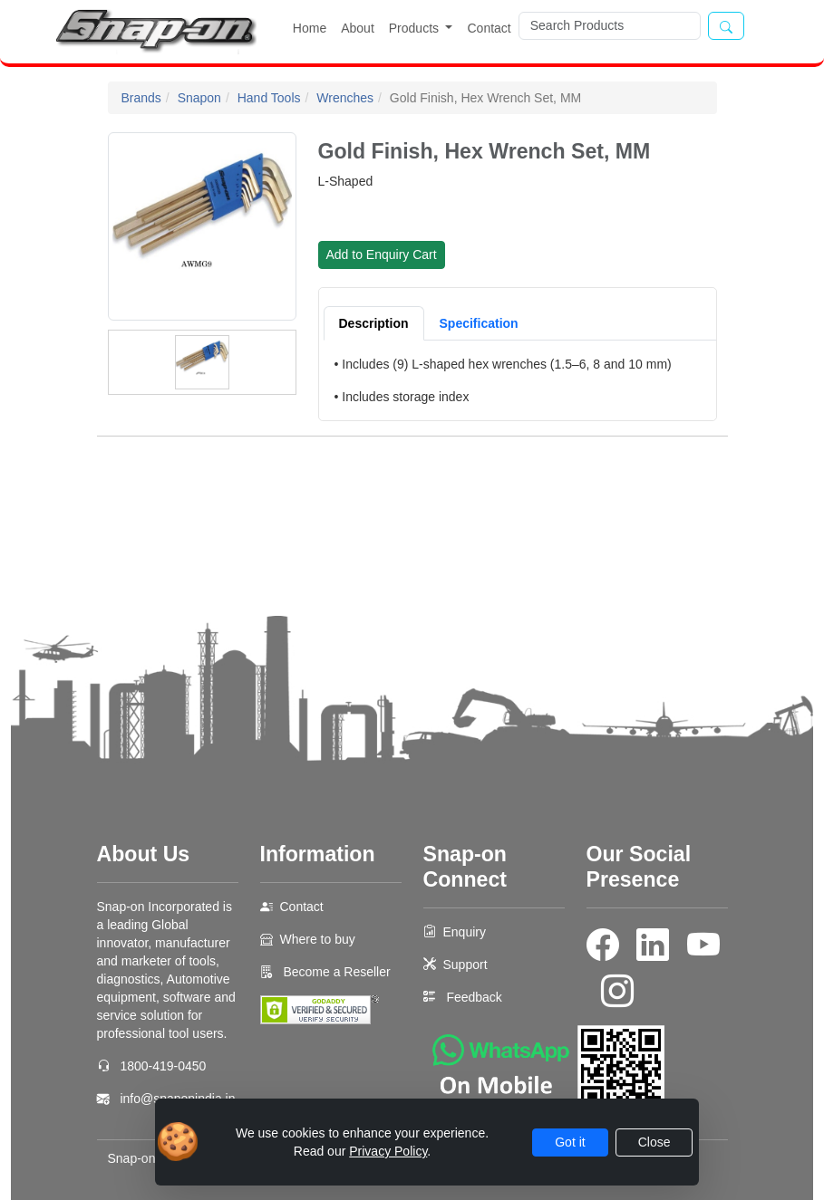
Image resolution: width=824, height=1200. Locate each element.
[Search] (610, 26)
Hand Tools (269, 98)
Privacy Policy (388, 1151)
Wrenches (344, 98)
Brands (141, 98)
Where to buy (317, 939)
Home (309, 28)
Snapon (199, 98)
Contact (488, 28)
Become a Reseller (335, 972)
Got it (570, 1142)
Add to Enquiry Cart (381, 254)
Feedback (473, 997)
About (357, 28)
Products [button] (415, 28)
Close (654, 1142)
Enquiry (464, 932)
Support (465, 964)
